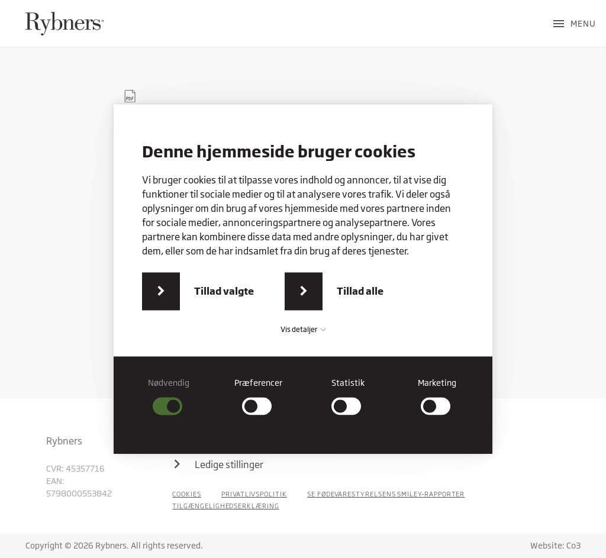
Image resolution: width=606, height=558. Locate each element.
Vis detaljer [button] (303, 329)
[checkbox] (169, 396)
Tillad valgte (224, 290)
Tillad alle (360, 290)
